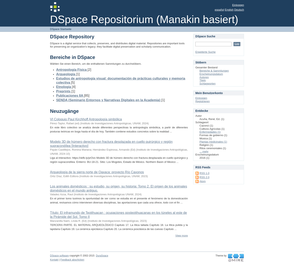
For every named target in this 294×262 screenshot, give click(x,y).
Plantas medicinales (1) (213, 141)
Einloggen (238, 5)
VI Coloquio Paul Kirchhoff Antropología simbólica (86, 119)
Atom (202, 181)
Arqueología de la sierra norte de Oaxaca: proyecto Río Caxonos (97, 172)
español (219, 9)
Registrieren (202, 101)
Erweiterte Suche (205, 51)
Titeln (202, 80)
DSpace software (59, 255)
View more (181, 235)
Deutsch (239, 9)
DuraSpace (102, 255)
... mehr (203, 151)
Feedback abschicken (72, 259)
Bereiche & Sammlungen (214, 70)
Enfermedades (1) (210, 131)
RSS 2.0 (204, 177)
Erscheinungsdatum (211, 73)
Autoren (204, 77)
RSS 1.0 (204, 173)
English (229, 9)
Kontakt (54, 259)
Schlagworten (207, 83)
